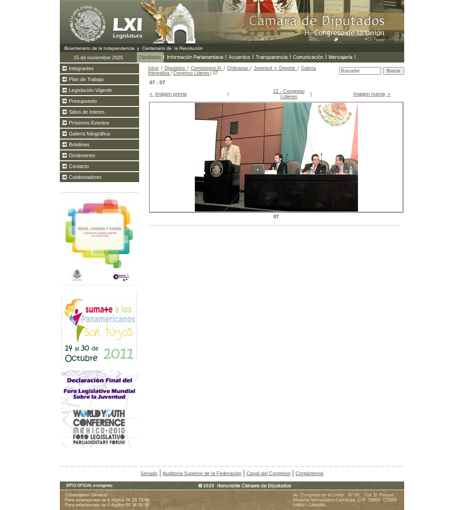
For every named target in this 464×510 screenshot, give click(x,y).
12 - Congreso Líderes (288, 93)
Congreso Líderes (191, 73)
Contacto (79, 166)
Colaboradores (85, 177)
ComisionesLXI (207, 68)
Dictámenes (82, 155)
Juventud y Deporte (275, 68)
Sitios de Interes (87, 112)
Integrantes (81, 68)
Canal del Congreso (268, 473)
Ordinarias (238, 68)
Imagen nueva (369, 93)
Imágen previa (171, 93)
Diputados (175, 68)
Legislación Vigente (90, 90)
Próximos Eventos (89, 122)
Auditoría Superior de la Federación (202, 473)
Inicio (153, 68)
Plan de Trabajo (86, 79)
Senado (149, 473)
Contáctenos (309, 473)
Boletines (79, 144)
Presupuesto (83, 101)
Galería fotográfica (89, 133)
